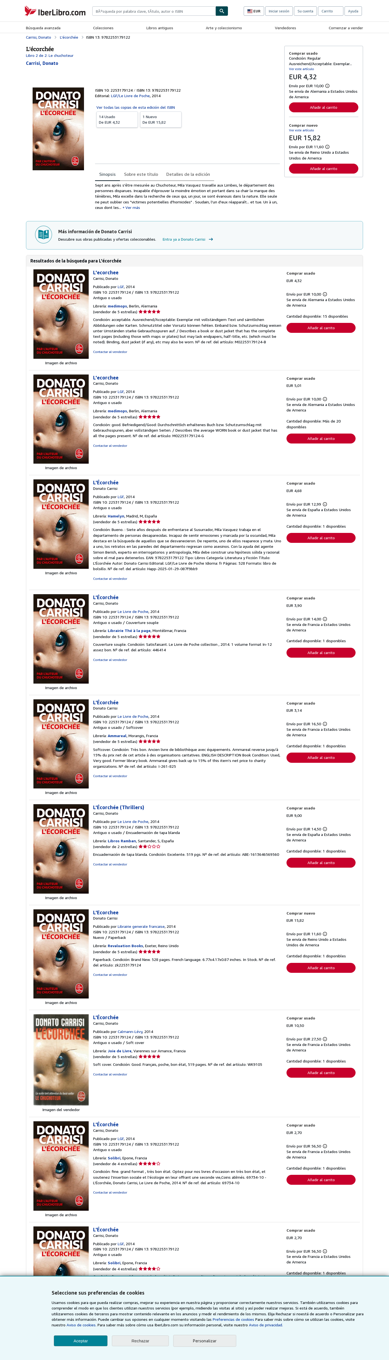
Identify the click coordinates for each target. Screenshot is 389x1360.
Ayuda (353, 11)
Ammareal (117, 735)
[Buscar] (222, 11)
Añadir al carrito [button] (323, 107)
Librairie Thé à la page (129, 630)
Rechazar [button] (140, 1340)
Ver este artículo (301, 69)
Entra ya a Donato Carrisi (188, 239)
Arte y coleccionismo (224, 27)
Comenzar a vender (346, 27)
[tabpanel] (187, 196)
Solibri (114, 1158)
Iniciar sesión (279, 11)
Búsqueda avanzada (43, 27)
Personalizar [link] (205, 1340)
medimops (117, 306)
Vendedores (285, 27)
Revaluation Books (125, 945)
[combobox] (153, 11)
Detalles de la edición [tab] (188, 174)
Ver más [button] (132, 207)
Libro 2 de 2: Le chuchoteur (49, 55)
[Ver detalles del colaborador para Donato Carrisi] (42, 63)
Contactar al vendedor (110, 352)
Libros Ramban (122, 840)
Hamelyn (116, 516)
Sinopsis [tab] (107, 174)
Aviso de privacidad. (266, 1324)
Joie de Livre (120, 1050)
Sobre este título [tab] (141, 174)
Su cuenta (305, 11)
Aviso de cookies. (81, 1324)
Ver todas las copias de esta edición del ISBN (135, 107)
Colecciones (103, 27)
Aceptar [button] (80, 1340)
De (117, 119)
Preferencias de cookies (233, 1319)
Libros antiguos (159, 27)
